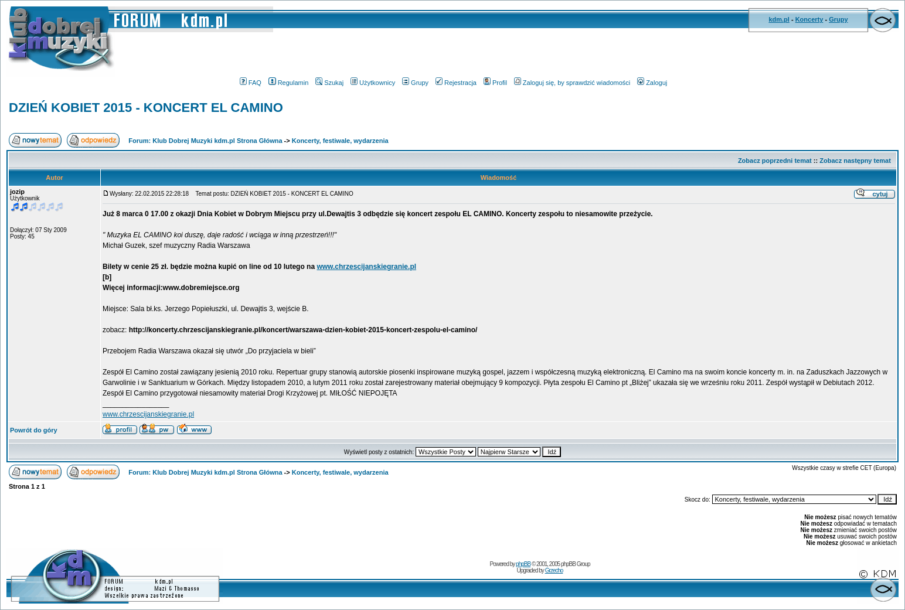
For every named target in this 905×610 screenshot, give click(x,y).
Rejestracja (456, 82)
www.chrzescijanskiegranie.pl (366, 267)
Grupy (838, 19)
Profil (495, 82)
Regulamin (288, 82)
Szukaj (329, 82)
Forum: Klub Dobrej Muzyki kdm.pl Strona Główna (205, 140)
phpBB (523, 564)
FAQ (250, 82)
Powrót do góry (33, 430)
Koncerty (809, 19)
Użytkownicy (373, 82)
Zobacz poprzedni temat (775, 160)
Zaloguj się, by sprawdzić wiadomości (572, 82)
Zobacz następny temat (855, 160)
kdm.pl (778, 19)
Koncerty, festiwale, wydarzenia (340, 140)
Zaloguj (652, 82)
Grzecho (554, 570)
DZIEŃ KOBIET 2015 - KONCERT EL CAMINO (146, 107)
